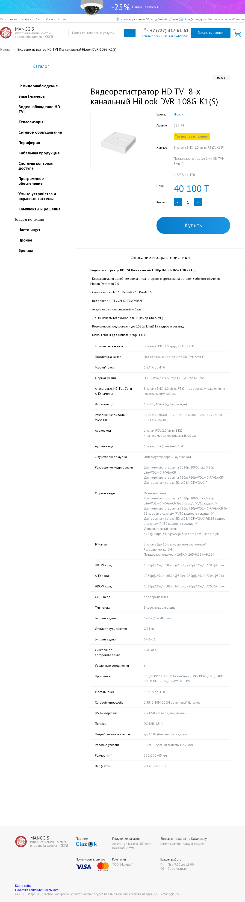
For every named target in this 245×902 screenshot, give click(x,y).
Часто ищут (29, 229)
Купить (193, 225)
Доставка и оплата (220, 19)
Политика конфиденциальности (37, 890)
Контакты (239, 19)
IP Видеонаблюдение (38, 85)
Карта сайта (23, 886)
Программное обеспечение (31, 181)
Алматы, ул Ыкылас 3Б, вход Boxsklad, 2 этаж (147, 19)
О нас (49, 19)
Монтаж (26, 19)
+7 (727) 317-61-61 (169, 30)
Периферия (29, 142)
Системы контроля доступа (35, 166)
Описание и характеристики (160, 257)
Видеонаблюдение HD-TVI (40, 109)
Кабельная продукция (38, 152)
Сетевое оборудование (40, 132)
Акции (62, 19)
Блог (39, 19)
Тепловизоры (30, 121)
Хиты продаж (8, 19)
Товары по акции (29, 219)
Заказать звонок (210, 32)
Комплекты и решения (39, 208)
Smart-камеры (31, 96)
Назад (221, 77)
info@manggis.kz (193, 19)
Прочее (25, 240)
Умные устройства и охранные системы (37, 196)
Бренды (25, 250)
